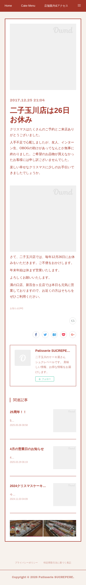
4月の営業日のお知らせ (27, 449)
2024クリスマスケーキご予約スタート (37, 486)
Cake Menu (28, 5)
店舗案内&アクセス (56, 5)
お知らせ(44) (16, 308)
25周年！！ (18, 412)
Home (8, 5)
